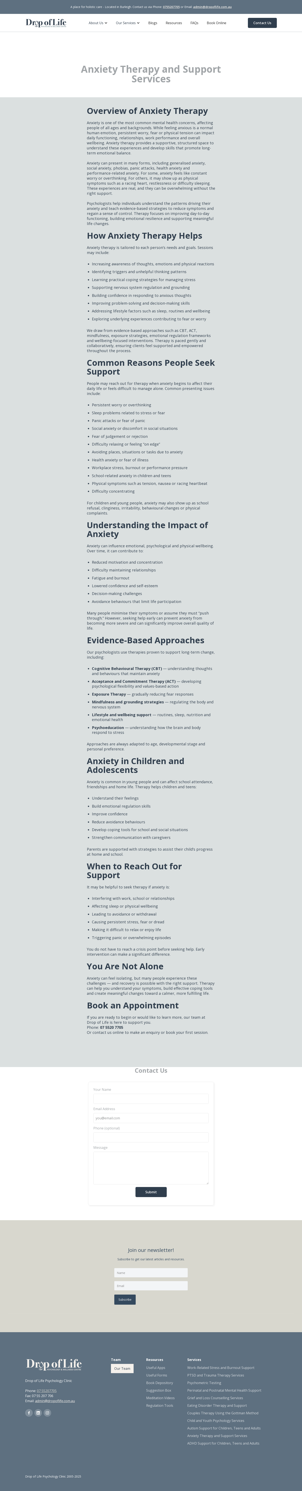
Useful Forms (156, 1375)
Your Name (102, 1089)
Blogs (152, 23)
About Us (96, 23)
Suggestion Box (158, 1390)
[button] (98, 23)
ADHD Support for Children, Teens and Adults (223, 1443)
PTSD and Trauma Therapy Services (215, 1375)
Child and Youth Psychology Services (215, 1420)
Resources (174, 23)
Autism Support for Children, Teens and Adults (224, 1428)
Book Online (216, 23)
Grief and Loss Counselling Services (215, 1398)
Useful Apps (155, 1367)
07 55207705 (47, 1390)
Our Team (122, 1368)
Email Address (104, 1109)
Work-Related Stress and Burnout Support (220, 1367)
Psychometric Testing (204, 1382)
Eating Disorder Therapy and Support (217, 1405)
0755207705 (171, 7)
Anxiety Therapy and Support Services (217, 1435)
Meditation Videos (160, 1398)
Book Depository (159, 1382)
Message (100, 1147)
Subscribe (124, 1299)
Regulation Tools (159, 1405)
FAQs (194, 23)
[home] (46, 23)
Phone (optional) (106, 1128)
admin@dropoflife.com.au (212, 7)
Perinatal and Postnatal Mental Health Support (224, 1390)
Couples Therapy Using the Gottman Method (222, 1413)
